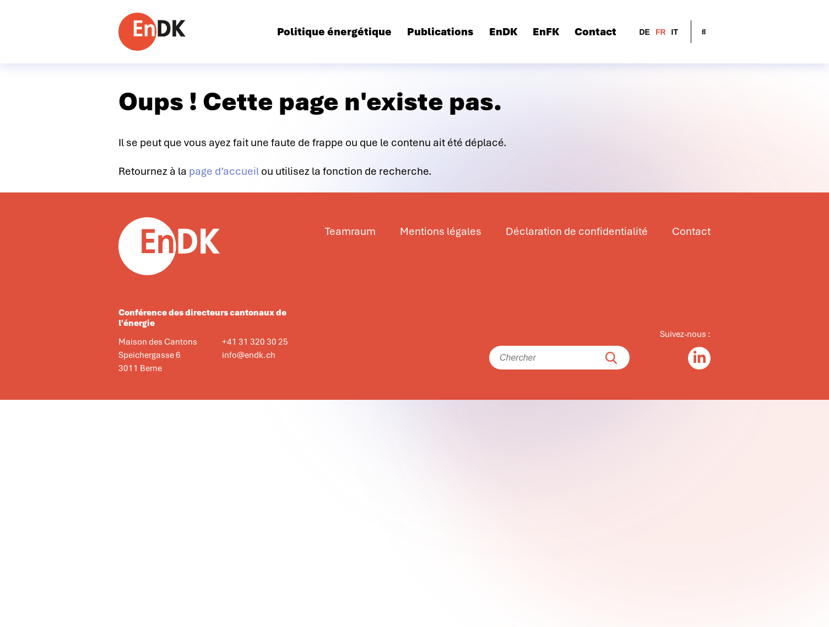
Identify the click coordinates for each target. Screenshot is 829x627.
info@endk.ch (248, 355)
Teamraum (350, 231)
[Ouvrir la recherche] (704, 32)
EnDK (503, 32)
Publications (440, 32)
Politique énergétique (334, 32)
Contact (595, 32)
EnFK (546, 32)
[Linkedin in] (699, 358)
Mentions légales (440, 231)
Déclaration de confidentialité (577, 231)
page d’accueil (224, 171)
